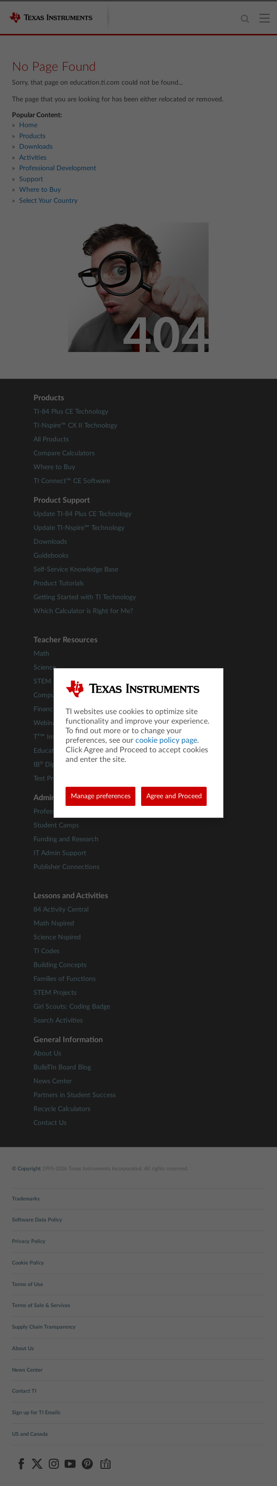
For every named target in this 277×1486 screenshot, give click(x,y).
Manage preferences (101, 796)
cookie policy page (166, 740)
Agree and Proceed (174, 796)
